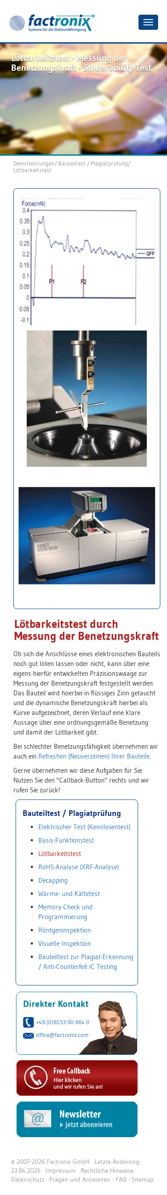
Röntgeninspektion (64, 930)
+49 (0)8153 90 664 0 (63, 1021)
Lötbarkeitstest (32, 170)
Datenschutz (28, 1179)
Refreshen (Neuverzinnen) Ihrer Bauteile (94, 756)
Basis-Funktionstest (66, 840)
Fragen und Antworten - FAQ (87, 1179)
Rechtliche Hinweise (107, 1171)
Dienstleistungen (33, 163)
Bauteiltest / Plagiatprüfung (93, 163)
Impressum (60, 1171)
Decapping (53, 880)
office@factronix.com (62, 1034)
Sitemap (142, 1179)
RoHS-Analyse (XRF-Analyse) (78, 867)
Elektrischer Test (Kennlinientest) (84, 827)
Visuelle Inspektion (64, 943)
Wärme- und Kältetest (69, 893)
